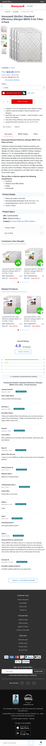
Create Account (23, 619)
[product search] (31, 743)
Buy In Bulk (6, 127)
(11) (19, 324)
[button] (26, 44)
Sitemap (31, 718)
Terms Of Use (23, 650)
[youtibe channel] (34, 683)
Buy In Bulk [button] (23, 233)
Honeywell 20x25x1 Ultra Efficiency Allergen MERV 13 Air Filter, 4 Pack (11, 319)
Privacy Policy (23, 646)
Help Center (23, 606)
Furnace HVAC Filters (27, 11)
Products (7, 11)
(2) (42, 276)
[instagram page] (28, 683)
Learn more (30, 93)
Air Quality (16, 11)
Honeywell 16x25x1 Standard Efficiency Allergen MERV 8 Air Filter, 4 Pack (12, 271)
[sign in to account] (43, 6)
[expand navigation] (1, 6)
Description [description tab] (8, 134)
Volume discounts (23, 599)
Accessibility (23, 603)
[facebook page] (22, 683)
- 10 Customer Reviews (10, 80)
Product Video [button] (23, 227)
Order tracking (23, 623)
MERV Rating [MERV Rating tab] (23, 134)
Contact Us (23, 610)
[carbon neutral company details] (28, 699)
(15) (19, 276)
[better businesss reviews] (16, 699)
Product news (23, 643)
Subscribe (38, 671)
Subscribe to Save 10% (16, 93)
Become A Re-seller (23, 630)
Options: (4, 84)
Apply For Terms (23, 626)
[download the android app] (23, 733)
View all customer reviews (23, 580)
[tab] (8, 134)
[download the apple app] (23, 727)
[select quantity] (5, 101)
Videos (16, 127)
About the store (23, 639)
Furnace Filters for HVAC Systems (23, 221)
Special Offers (6, 1)
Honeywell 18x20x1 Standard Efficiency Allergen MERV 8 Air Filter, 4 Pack (33, 271)
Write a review (23, 352)
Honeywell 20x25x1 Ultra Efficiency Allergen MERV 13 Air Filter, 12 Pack (33, 319)
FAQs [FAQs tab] (36, 134)
